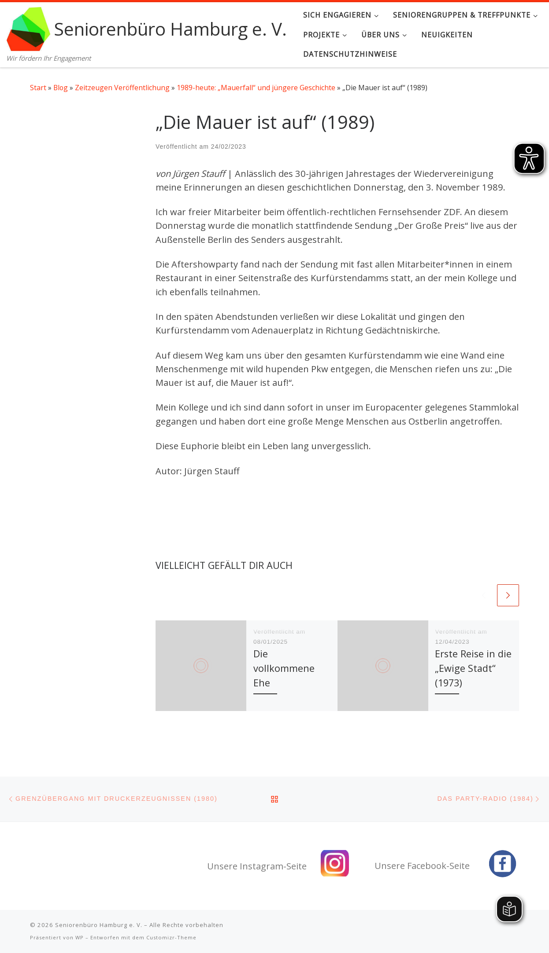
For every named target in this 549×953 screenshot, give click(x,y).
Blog (60, 87)
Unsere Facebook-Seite (422, 866)
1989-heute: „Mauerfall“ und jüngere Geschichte (256, 87)
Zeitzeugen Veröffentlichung (122, 87)
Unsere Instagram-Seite (257, 866)
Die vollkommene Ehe (284, 668)
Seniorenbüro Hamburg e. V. (98, 925)
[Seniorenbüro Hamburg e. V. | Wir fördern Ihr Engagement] (29, 27)
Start (38, 87)
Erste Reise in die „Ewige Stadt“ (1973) (473, 668)
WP (79, 937)
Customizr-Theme (171, 937)
